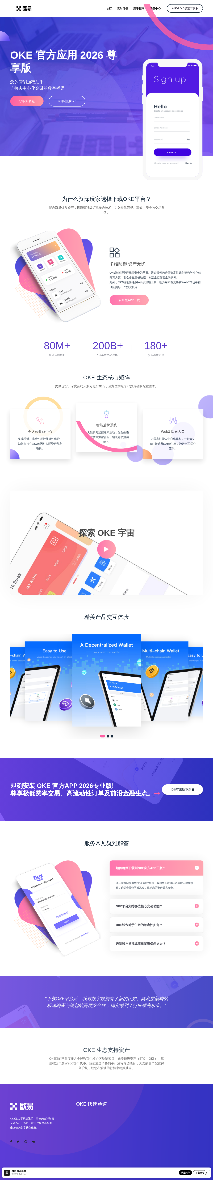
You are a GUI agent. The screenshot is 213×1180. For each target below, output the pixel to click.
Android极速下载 (185, 8)
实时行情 (122, 9)
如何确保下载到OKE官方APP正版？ (143, 868)
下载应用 (200, 1172)
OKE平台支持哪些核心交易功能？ (141, 906)
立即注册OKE (68, 101)
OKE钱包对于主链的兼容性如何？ (141, 925)
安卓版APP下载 (131, 300)
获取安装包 (27, 101)
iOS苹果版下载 (182, 789)
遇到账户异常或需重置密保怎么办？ (143, 943)
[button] (102, 736)
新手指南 (138, 9)
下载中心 (155, 9)
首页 (109, 9)
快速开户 (185, 1172)
